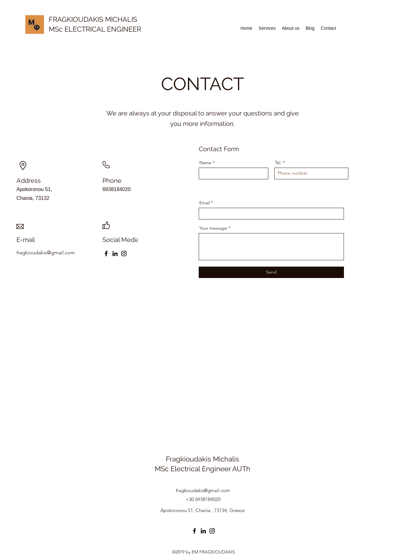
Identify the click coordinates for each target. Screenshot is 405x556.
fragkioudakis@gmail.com (203, 490)
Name (205, 162)
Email (204, 203)
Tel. (278, 162)
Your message (213, 228)
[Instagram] (124, 253)
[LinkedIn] (115, 253)
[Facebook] (106, 253)
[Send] (271, 272)
